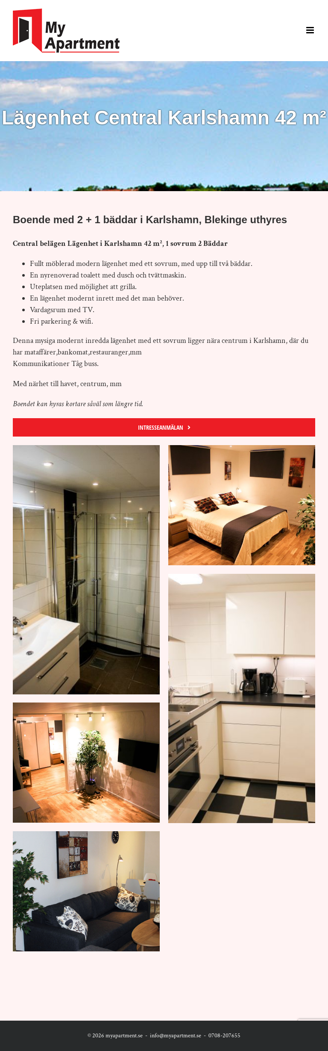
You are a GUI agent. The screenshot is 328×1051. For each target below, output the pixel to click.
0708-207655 (224, 1035)
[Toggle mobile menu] (310, 30)
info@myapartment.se (175, 1035)
